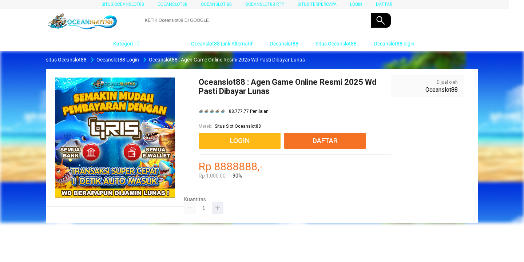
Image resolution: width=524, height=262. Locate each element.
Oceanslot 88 (216, 4)
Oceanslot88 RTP (264, 4)
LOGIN (356, 4)
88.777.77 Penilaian (249, 111)
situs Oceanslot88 (123, 4)
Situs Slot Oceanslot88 (238, 126)
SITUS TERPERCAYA (317, 4)
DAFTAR (384, 4)
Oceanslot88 (172, 4)
